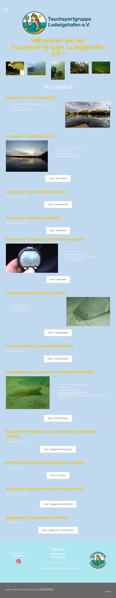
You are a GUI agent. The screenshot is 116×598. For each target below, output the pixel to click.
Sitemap (35, 589)
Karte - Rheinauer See (58, 204)
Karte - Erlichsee (58, 475)
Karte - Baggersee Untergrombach (58, 530)
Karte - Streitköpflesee (58, 418)
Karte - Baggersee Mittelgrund (58, 449)
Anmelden (108, 591)
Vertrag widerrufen (46, 589)
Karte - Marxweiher (58, 178)
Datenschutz (17, 589)
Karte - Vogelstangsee (58, 333)
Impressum (8, 589)
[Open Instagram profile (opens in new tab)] (18, 561)
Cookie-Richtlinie (26, 589)
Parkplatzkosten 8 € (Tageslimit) (73, 392)
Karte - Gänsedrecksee (58, 359)
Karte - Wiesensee (58, 230)
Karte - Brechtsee (58, 279)
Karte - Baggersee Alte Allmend (58, 504)
